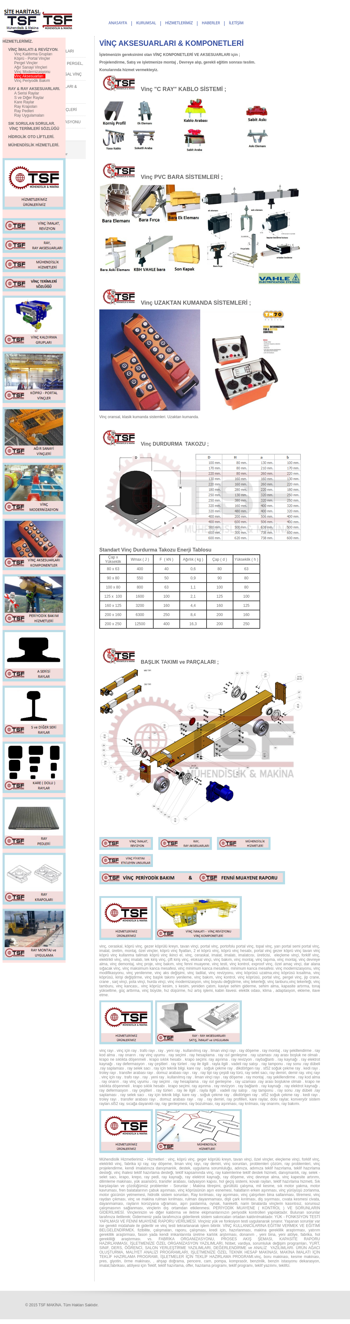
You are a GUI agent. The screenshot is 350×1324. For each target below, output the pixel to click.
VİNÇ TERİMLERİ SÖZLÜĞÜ (34, 128)
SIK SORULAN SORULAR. (29, 123)
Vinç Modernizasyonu (32, 72)
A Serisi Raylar (26, 93)
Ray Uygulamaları (29, 115)
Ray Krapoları (25, 106)
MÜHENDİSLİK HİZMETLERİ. (31, 145)
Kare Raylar (24, 102)
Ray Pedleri (24, 111)
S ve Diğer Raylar (29, 97)
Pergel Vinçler (26, 63)
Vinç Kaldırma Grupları (27, 54)
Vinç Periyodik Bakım (32, 80)
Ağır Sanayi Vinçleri (30, 67)
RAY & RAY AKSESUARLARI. (31, 89)
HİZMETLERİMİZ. (18, 41)
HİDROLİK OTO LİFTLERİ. (31, 137)
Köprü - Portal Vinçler (32, 58)
